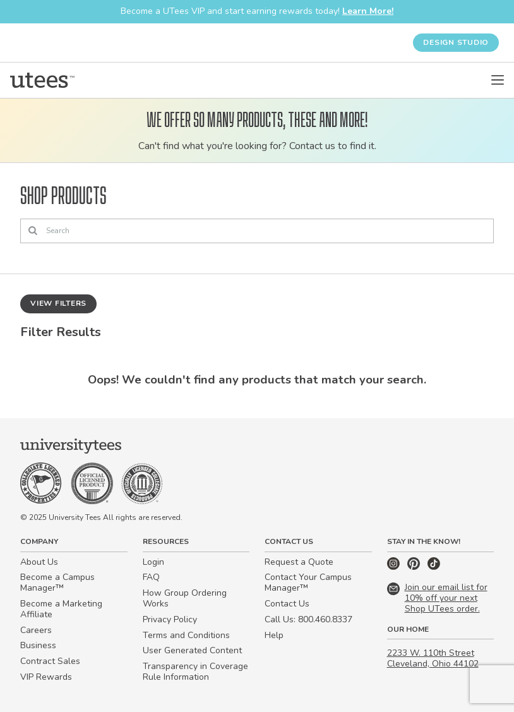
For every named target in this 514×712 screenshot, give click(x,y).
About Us (39, 562)
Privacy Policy (170, 619)
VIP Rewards (46, 677)
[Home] (42, 80)
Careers (36, 630)
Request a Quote (299, 562)
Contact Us (287, 604)
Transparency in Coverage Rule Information (195, 671)
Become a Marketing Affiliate (61, 609)
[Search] (257, 231)
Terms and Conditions (186, 635)
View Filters (58, 303)
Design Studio (456, 42)
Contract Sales (50, 661)
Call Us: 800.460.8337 (308, 619)
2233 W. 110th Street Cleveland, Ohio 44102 (433, 658)
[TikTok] (433, 567)
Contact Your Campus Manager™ (308, 582)
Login (153, 562)
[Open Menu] (497, 80)
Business (38, 645)
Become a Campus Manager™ (57, 582)
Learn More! (367, 11)
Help (274, 635)
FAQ (151, 577)
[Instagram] (394, 567)
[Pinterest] (414, 567)
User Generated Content (192, 650)
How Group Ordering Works (185, 598)
